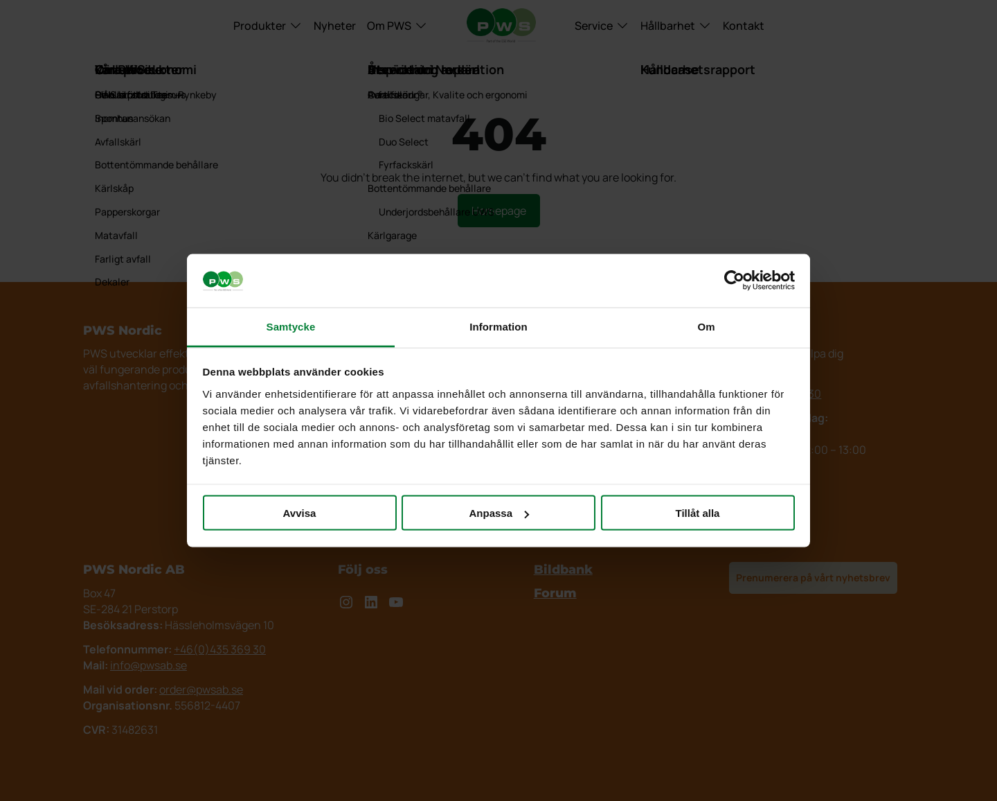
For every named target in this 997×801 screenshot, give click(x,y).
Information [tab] (498, 326)
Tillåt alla (698, 513)
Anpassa (499, 513)
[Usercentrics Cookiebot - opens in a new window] (734, 280)
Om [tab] (706, 326)
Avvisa (299, 513)
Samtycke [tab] (291, 326)
